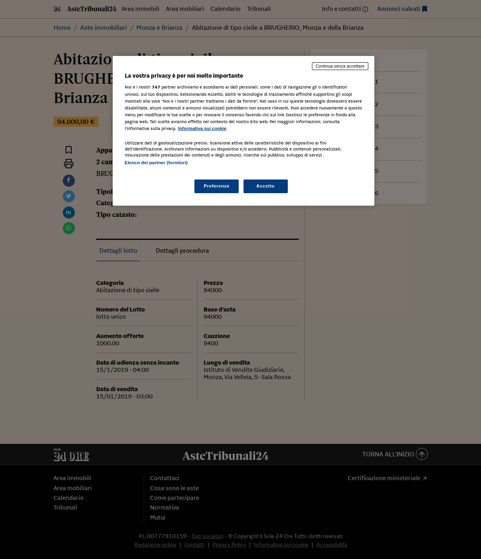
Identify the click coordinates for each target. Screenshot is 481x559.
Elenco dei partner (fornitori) (156, 162)
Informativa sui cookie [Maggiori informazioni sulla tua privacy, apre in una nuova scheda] (202, 128)
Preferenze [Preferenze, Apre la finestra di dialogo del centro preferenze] (216, 186)
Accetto (265, 186)
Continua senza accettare (340, 66)
